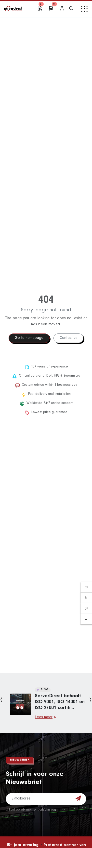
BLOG (43, 689)
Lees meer (45, 717)
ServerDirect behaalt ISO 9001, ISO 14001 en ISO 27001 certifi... (60, 702)
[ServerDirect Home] (15, 8)
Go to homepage (29, 338)
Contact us (68, 338)
